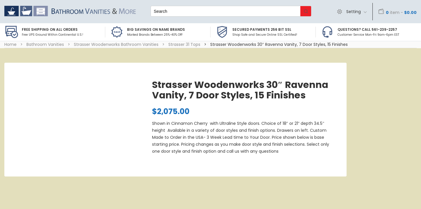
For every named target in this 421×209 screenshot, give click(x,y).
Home (10, 44)
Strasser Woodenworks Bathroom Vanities (116, 44)
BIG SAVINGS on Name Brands (156, 29)
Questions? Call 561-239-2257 (367, 29)
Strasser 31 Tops (184, 44)
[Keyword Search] (225, 11)
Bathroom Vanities (45, 44)
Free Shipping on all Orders (50, 29)
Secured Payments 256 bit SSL (261, 29)
